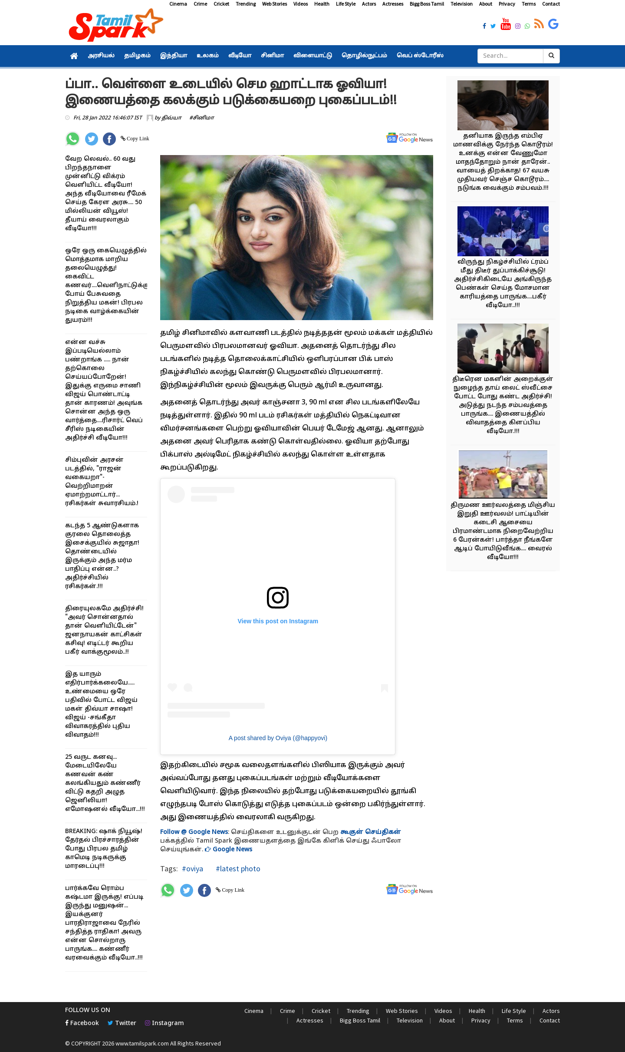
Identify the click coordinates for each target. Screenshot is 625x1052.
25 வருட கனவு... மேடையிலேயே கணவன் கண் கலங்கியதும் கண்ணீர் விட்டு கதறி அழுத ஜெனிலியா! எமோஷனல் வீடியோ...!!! (105, 783)
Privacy (507, 3)
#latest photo (237, 868)
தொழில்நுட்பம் (364, 56)
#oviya (192, 868)
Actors (369, 3)
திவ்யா (171, 118)
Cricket (221, 3)
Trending (246, 3)
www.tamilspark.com (142, 1043)
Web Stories (274, 3)
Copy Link (137, 138)
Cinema (178, 3)
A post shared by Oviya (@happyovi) (278, 737)
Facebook (82, 1023)
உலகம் (208, 56)
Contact (551, 3)
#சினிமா (201, 118)
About (485, 3)
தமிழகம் (137, 56)
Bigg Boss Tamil (427, 3)
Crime (200, 3)
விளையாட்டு (312, 56)
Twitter (122, 1023)
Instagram (164, 1023)
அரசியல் (101, 56)
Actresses (392, 3)
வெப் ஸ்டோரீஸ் (420, 56)
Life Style (345, 3)
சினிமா (272, 56)
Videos (300, 3)
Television (462, 3)
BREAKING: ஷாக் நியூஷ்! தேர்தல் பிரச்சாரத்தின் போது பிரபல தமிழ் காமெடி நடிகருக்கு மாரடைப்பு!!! (103, 849)
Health (321, 3)
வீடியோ (239, 56)
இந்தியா (173, 56)
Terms (529, 3)
